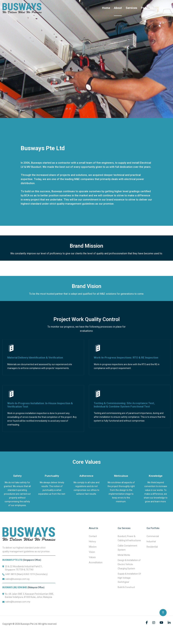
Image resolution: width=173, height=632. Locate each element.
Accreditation (95, 562)
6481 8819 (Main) (14, 574)
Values (92, 557)
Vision (92, 552)
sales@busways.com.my (17, 601)
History (92, 541)
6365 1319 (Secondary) (36, 574)
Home (106, 8)
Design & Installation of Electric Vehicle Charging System (129, 564)
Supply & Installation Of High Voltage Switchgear (129, 577)
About (118, 8)
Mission (93, 546)
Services (131, 8)
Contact (162, 8)
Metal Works (124, 555)
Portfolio (147, 8)
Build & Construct (126, 587)
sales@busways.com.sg (17, 579)
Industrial (151, 541)
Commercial (153, 536)
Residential (152, 546)
